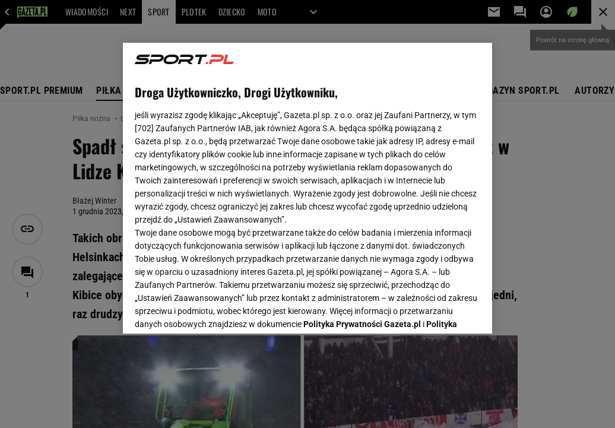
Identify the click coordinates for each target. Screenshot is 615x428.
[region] (307, 188)
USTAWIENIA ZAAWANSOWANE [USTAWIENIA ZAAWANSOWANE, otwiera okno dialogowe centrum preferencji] (213, 310)
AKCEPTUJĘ (440, 310)
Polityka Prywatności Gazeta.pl (362, 176)
